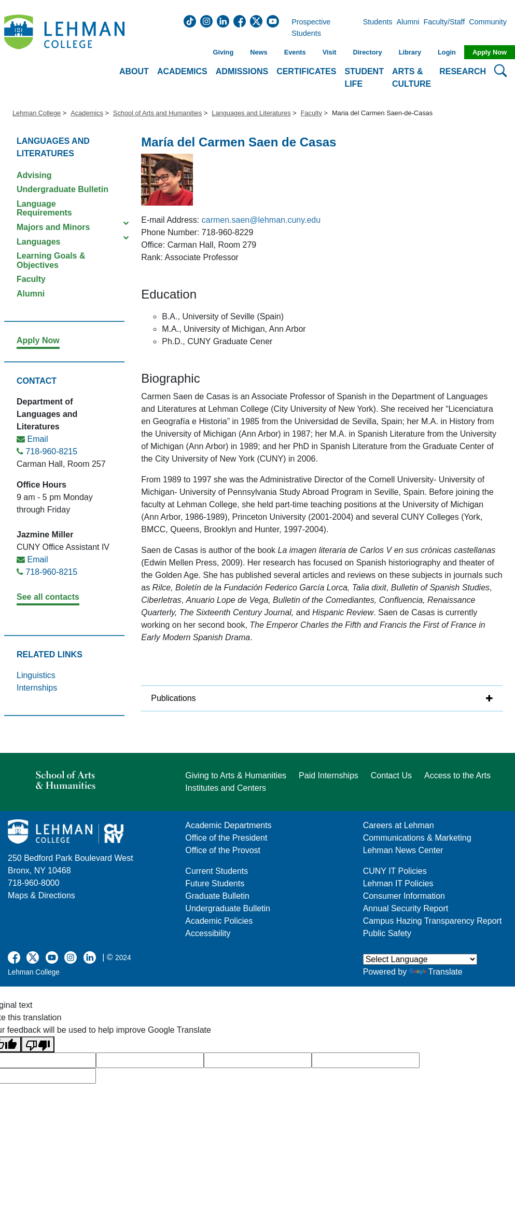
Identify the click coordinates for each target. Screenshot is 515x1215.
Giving (223, 52)
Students (378, 28)
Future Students (214, 883)
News (258, 52)
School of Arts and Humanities (157, 113)
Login (447, 52)
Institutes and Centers (225, 788)
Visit (330, 52)
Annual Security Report (406, 908)
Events (295, 52)
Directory (367, 52)
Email (37, 439)
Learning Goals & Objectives (51, 260)
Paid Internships (328, 775)
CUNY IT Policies (395, 871)
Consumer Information (404, 896)
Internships (37, 687)
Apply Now (489, 52)
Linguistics (36, 675)
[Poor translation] (37, 1044)
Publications (173, 698)
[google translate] (150, 1060)
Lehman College (36, 113)
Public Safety (387, 933)
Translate (436, 971)
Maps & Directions (41, 895)
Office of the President (226, 837)
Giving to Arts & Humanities (235, 775)
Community (491, 28)
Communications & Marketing (417, 837)
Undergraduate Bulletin (62, 189)
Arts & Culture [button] (411, 77)
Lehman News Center (403, 850)
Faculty (311, 113)
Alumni (408, 28)
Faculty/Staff (444, 28)
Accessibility (207, 933)
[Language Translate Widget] (420, 959)
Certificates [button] (306, 71)
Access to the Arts (457, 775)
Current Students (216, 871)
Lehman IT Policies (398, 883)
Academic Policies (219, 920)
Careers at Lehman (398, 825)
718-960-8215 (51, 451)
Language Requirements (44, 208)
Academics (87, 113)
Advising (34, 175)
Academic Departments (228, 825)
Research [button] (462, 71)
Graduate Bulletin (217, 896)
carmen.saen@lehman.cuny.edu (261, 219)
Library (410, 52)
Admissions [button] (242, 71)
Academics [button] (182, 71)
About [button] (134, 71)
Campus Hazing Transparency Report (432, 920)
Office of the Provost (222, 850)
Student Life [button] (364, 77)
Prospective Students (322, 28)
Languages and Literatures (251, 113)
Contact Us (391, 775)
